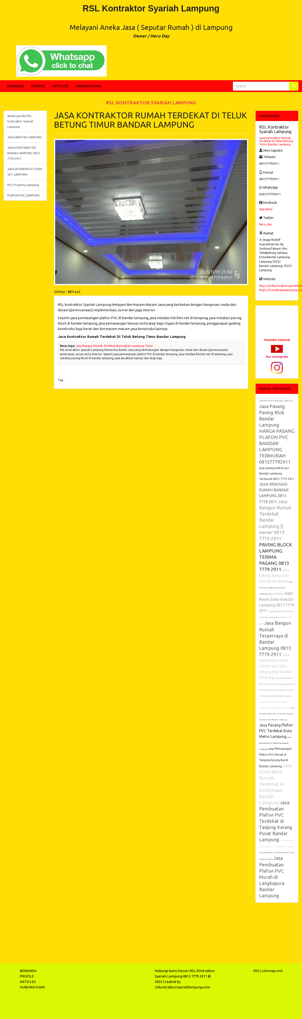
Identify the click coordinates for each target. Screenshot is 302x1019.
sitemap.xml (272, 971)
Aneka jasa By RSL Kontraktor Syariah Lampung (20, 121)
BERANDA (15, 86)
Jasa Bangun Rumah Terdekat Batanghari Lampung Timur (114, 345)
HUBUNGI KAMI (88, 86)
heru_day (265, 224)
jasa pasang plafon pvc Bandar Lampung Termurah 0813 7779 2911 (276, 473)
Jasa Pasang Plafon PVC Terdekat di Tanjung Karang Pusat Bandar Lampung (277, 684)
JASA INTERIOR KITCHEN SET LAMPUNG (24, 171)
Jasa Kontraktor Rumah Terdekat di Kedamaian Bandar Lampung (275, 784)
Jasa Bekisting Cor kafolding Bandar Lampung (275, 743)
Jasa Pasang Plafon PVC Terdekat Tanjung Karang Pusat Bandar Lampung (276, 714)
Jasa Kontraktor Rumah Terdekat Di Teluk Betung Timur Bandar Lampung (276, 141)
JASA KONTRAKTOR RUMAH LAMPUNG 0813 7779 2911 (23, 153)
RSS (256, 971)
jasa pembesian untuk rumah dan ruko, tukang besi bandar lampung (275, 665)
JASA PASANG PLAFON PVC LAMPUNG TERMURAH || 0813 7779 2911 (276, 617)
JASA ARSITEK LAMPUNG (24, 137)
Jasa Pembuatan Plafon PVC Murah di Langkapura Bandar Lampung (271, 876)
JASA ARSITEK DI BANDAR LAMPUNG (276, 401)
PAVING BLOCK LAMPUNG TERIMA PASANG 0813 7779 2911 (275, 557)
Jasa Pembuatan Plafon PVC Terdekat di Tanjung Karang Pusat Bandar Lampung (275, 821)
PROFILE (38, 86)
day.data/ (265, 209)
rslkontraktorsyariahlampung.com (182, 987)
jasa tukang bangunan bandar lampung (274, 575)
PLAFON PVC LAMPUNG (23, 195)
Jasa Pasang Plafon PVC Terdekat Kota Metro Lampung (276, 731)
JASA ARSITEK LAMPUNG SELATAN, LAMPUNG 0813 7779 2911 (276, 588)
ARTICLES (60, 86)
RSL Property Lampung (23, 184)
